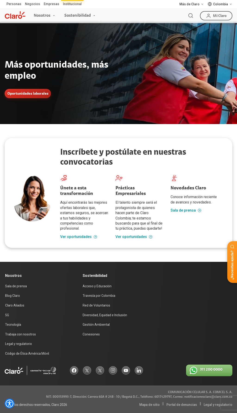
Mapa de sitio (149, 405)
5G (7, 315)
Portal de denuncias (181, 405)
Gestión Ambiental (96, 324)
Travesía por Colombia (99, 295)
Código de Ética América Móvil (27, 353)
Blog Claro (12, 295)
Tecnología (13, 324)
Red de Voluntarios (96, 305)
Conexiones (91, 334)
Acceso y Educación (97, 286)
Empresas (51, 4)
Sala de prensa (186, 210)
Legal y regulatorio (18, 344)
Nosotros (42, 15)
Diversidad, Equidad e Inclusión (105, 315)
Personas (13, 4)
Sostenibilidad (77, 15)
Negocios (32, 4)
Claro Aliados (14, 305)
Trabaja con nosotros (20, 334)
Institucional (72, 4)
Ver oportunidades (78, 237)
